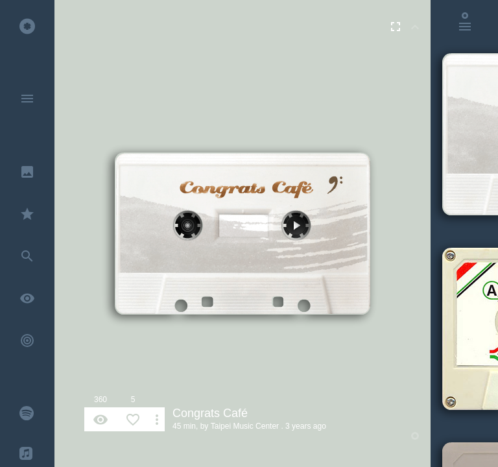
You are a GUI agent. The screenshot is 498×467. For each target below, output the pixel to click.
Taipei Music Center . (247, 426)
